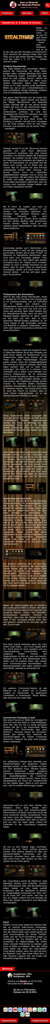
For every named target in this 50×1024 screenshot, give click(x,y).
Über (45, 13)
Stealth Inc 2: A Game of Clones (21, 22)
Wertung (7, 968)
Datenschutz (40, 1020)
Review (27, 13)
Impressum (9, 1020)
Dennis (23, 981)
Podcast (7, 13)
